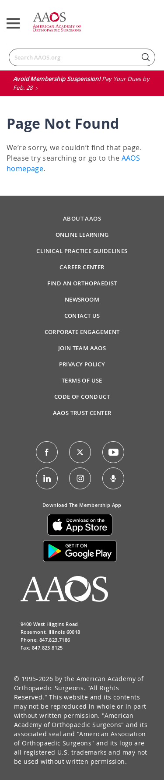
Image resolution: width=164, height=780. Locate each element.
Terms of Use (82, 380)
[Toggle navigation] (13, 23)
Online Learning (82, 235)
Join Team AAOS (82, 348)
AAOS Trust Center (82, 413)
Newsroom (82, 299)
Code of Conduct (82, 397)
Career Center (81, 267)
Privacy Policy (82, 364)
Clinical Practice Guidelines (81, 251)
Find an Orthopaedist (82, 283)
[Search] (82, 57)
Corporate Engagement (82, 332)
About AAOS (82, 218)
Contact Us (82, 316)
